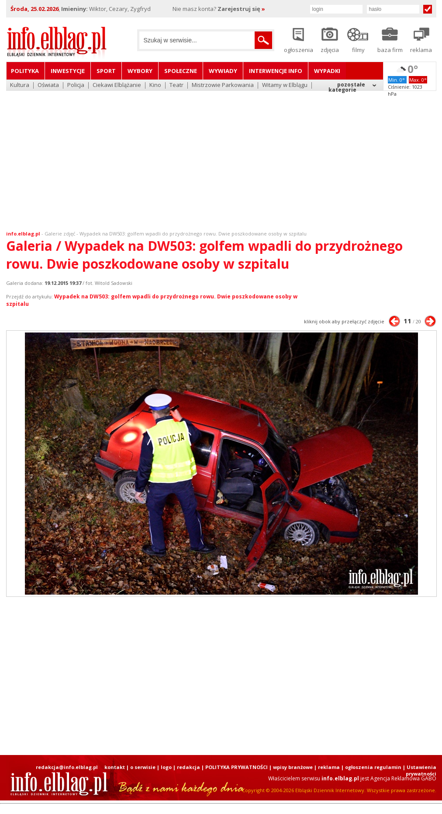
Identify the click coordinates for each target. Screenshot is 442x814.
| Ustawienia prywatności (419, 770)
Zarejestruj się (241, 9)
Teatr (176, 85)
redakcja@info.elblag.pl (67, 767)
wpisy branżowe (293, 767)
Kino (155, 85)
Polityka (25, 71)
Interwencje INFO (275, 71)
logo (166, 767)
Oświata (48, 85)
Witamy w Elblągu (284, 85)
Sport (106, 71)
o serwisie (142, 767)
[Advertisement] (221, 155)
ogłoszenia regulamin (373, 767)
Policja (75, 85)
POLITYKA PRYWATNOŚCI (236, 767)
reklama (329, 767)
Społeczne (180, 71)
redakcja (188, 767)
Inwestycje (68, 71)
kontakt (114, 767)
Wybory (140, 71)
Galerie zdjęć (60, 233)
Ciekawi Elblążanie (117, 85)
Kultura (19, 85)
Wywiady (223, 71)
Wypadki (327, 71)
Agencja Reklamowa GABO (403, 778)
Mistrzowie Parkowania (223, 85)
